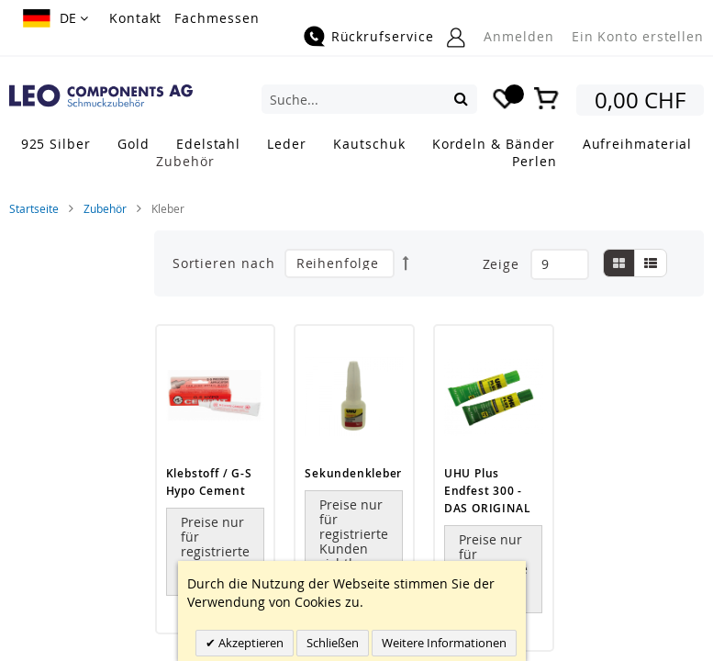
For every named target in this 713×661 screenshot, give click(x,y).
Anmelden (518, 36)
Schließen (332, 642)
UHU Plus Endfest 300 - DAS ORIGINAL (487, 490)
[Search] (461, 98)
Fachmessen (216, 18)
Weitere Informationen (444, 642)
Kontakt (135, 18)
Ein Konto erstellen (638, 36)
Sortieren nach (224, 263)
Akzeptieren (250, 642)
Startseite (34, 208)
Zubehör (105, 208)
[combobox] (369, 99)
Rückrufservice (382, 36)
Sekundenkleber (353, 473)
